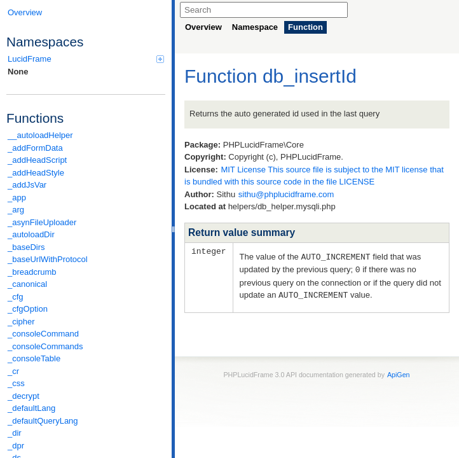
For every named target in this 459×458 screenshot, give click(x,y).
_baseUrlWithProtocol (48, 259)
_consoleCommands (45, 346)
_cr (13, 371)
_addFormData (35, 148)
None (18, 71)
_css (16, 383)
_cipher (21, 321)
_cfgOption (28, 309)
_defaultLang (31, 408)
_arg (16, 209)
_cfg (16, 297)
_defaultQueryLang (43, 421)
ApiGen (398, 373)
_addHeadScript (37, 160)
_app (17, 197)
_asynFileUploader (42, 222)
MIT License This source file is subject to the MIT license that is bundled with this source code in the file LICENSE (314, 176)
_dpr (16, 445)
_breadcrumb (32, 272)
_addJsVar (27, 185)
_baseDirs (26, 247)
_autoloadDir (31, 234)
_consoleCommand (43, 333)
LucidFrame (86, 59)
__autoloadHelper (40, 135)
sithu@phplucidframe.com (286, 194)
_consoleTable (34, 358)
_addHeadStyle (36, 172)
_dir (15, 433)
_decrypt (23, 396)
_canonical (27, 284)
